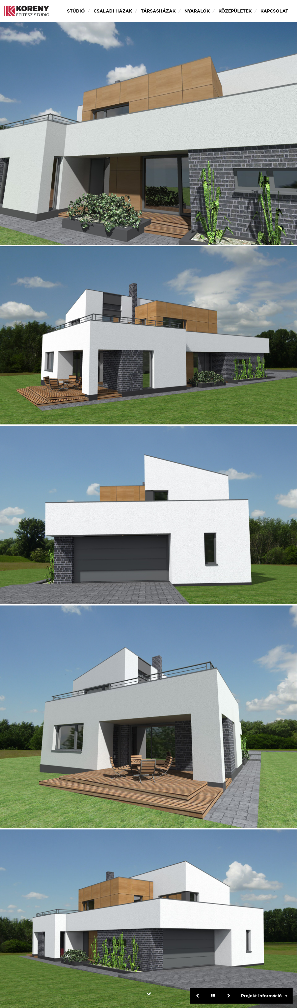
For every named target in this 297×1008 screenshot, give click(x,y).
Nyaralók (197, 11)
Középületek (235, 11)
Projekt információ (261, 996)
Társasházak (158, 11)
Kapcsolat (274, 11)
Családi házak (113, 11)
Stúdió (76, 11)
